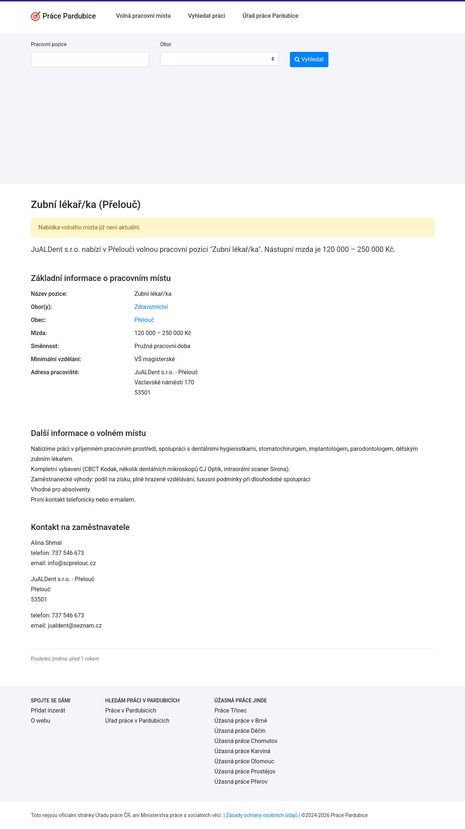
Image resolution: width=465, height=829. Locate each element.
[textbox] (175, 59)
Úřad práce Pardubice (271, 15)
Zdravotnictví (151, 306)
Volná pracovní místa (143, 15)
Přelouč (144, 320)
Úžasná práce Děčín (240, 730)
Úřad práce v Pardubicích (137, 720)
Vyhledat (309, 59)
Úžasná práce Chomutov (245, 741)
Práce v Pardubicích (131, 710)
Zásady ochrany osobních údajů (262, 815)
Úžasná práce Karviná (242, 751)
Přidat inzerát (48, 710)
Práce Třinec (230, 710)
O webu (40, 720)
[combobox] (219, 59)
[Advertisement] (232, 133)
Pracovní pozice (48, 44)
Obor (165, 44)
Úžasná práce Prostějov (244, 771)
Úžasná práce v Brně (240, 720)
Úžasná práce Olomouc (244, 761)
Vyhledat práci (206, 15)
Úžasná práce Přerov (240, 781)
